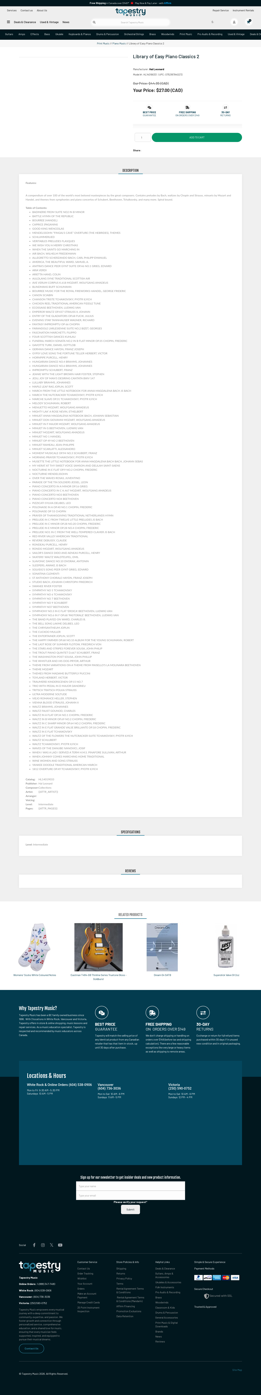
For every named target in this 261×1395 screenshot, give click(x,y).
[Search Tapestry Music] (130, 22)
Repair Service (221, 10)
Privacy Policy (124, 1278)
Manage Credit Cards (88, 1302)
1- (37, 1283)
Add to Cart (197, 137)
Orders (81, 1288)
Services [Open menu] (12, 10)
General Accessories (166, 1317)
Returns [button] (225, 115)
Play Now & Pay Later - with (153, 3)
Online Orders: (27, 1283)
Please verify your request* (130, 1201)
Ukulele (59, 34)
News (66, 22)
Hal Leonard (156, 69)
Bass (47, 34)
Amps (21, 34)
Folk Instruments (164, 1287)
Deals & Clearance (25, 22)
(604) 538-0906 (35, 1290)
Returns (120, 1273)
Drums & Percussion (107, 34)
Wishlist (82, 1278)
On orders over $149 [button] (187, 115)
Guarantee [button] (149, 115)
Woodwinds (167, 34)
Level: (29, 844)
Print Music (186, 34)
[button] (149, 112)
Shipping (121, 1268)
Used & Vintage (49, 22)
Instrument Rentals (243, 10)
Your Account (84, 1283)
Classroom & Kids (165, 1307)
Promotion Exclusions (128, 1311)
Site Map (237, 1369)
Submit (130, 1209)
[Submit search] (94, 22)
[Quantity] (143, 137)
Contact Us (31, 1348)
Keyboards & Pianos (80, 34)
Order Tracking (85, 1273)
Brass (152, 34)
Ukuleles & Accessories (168, 1282)
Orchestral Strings (134, 34)
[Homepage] (130, 12)
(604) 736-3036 (34, 1296)
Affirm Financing (125, 1306)
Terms (119, 1283)
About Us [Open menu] (42, 10)
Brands (159, 1331)
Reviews (160, 1341)
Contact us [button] (27, 10)
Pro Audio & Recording (209, 34)
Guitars (9, 34)
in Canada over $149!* (109, 3)
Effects (34, 34)
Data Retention (124, 1316)
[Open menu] (8, 22)
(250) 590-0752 (33, 1303)
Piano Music (119, 43)
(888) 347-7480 (47, 1283)
